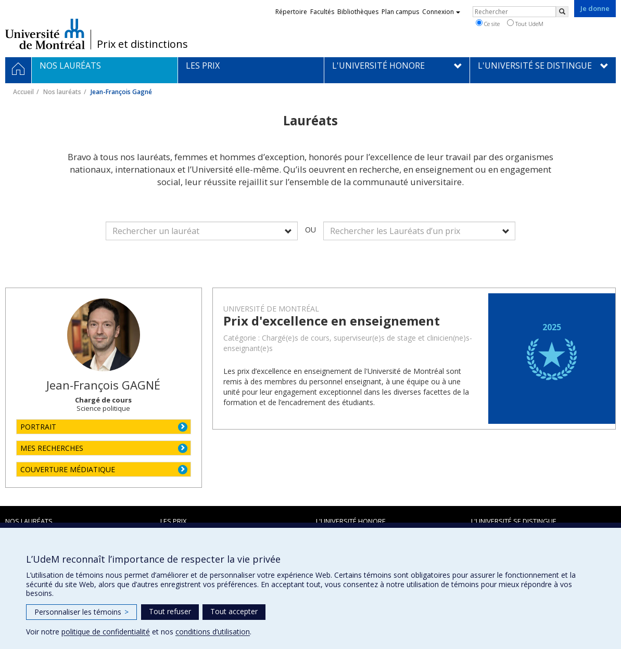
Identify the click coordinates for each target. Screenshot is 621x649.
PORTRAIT (38, 427)
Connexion (441, 11)
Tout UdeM (525, 23)
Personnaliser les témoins (81, 612)
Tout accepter (234, 611)
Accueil (23, 91)
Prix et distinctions (142, 44)
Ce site (488, 23)
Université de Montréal (45, 33)
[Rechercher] (562, 11)
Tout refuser (170, 611)
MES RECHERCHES (51, 448)
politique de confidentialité (105, 632)
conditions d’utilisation (212, 632)
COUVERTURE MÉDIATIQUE (67, 469)
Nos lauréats (62, 91)
